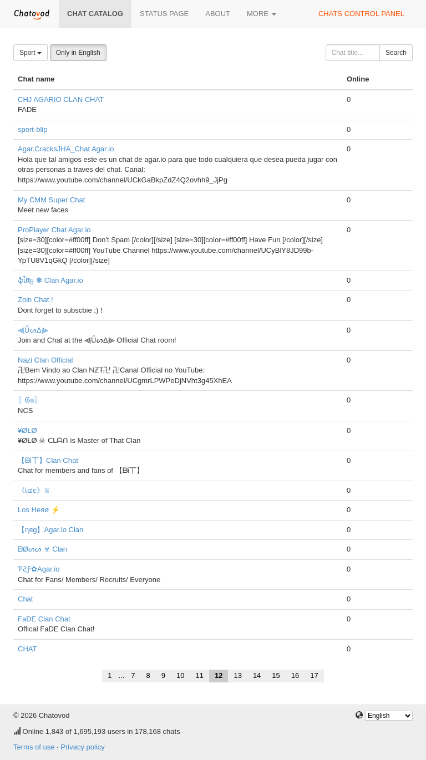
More (261, 13)
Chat (25, 599)
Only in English (78, 53)
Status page (164, 13)
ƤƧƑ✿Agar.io (38, 569)
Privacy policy (82, 747)
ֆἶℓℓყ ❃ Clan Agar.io (50, 280)
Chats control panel (361, 13)
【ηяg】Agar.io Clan (50, 530)
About (217, 13)
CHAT (27, 649)
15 (276, 675)
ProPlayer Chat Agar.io (54, 230)
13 (237, 675)
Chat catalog (95, 13)
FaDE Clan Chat (44, 619)
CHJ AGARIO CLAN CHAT (61, 99)
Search (396, 53)
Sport (30, 53)
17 (314, 675)
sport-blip (32, 129)
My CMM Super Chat (51, 200)
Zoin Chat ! (35, 299)
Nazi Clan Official (45, 360)
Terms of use (33, 747)
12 (218, 675)
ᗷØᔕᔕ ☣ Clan (42, 549)
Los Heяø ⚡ (39, 510)
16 (295, 675)
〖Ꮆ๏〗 (30, 400)
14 (257, 675)
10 (180, 675)
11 (199, 675)
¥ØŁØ (27, 430)
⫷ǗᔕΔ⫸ (33, 330)
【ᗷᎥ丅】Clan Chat (48, 460)
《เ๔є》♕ (34, 490)
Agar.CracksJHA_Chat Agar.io (66, 149)
